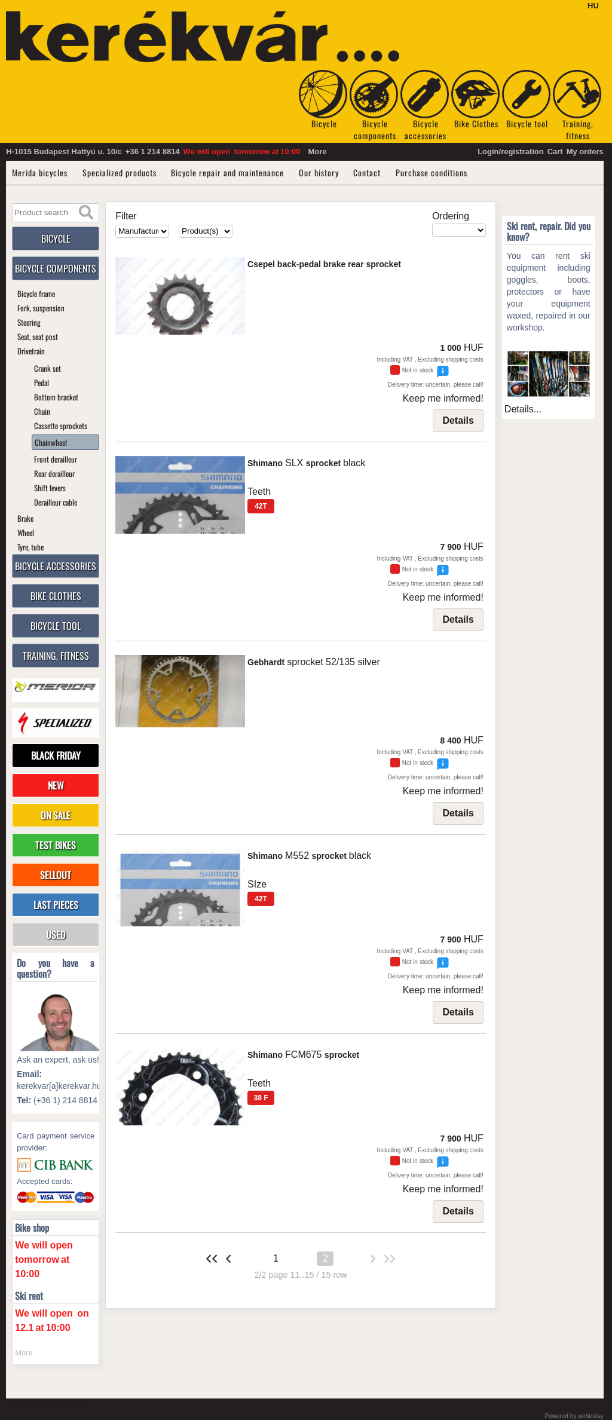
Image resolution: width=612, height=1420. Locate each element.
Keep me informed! (443, 398)
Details (457, 420)
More (317, 151)
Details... (522, 409)
